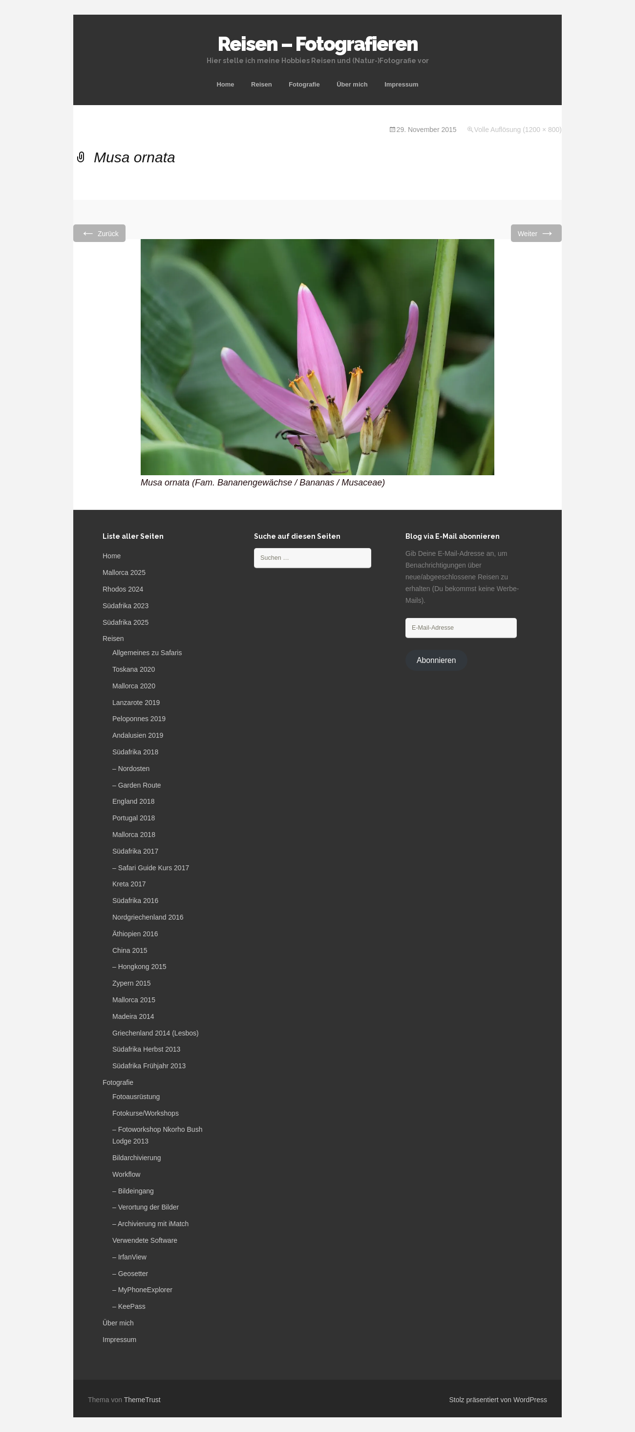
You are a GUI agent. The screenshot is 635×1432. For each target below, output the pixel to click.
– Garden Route (136, 785)
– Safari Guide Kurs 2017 (150, 868)
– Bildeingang (133, 1191)
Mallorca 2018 (133, 834)
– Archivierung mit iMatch (150, 1224)
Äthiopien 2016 (135, 934)
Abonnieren (436, 660)
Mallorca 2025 (124, 572)
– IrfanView (129, 1257)
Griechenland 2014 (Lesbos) (155, 1033)
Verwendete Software (144, 1240)
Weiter (536, 233)
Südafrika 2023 (125, 606)
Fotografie (304, 84)
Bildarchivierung (136, 1158)
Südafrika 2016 (135, 900)
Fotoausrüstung (136, 1097)
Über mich (352, 84)
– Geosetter (130, 1274)
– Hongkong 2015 (139, 966)
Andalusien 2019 (137, 735)
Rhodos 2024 (123, 589)
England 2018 (133, 801)
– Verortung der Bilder (145, 1207)
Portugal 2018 (133, 818)
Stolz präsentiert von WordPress (498, 1400)
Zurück (99, 233)
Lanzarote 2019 (136, 702)
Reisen (261, 84)
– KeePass (129, 1306)
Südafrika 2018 (135, 752)
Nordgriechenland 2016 (148, 917)
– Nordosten (130, 768)
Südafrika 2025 (125, 622)
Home (225, 84)
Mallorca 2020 (133, 686)
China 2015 (130, 950)
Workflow (126, 1174)
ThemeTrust (142, 1400)
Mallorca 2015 (133, 1000)
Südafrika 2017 (135, 851)
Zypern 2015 (131, 983)
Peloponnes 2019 (139, 719)
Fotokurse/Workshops (145, 1113)
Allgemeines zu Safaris (147, 653)
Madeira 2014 (133, 1016)
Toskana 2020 (133, 669)
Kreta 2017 (129, 884)
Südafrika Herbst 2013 (146, 1049)
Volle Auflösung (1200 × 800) (518, 129)
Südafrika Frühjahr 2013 (149, 1066)
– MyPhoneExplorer (142, 1290)
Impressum (401, 84)
